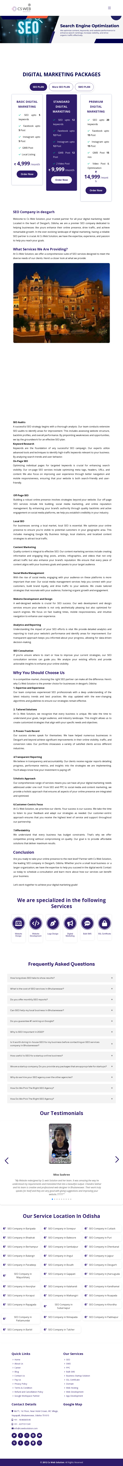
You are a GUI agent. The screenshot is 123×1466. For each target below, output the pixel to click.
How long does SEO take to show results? (61, 978)
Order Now (27, 174)
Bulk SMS (70, 1372)
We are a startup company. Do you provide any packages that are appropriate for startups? (61, 1066)
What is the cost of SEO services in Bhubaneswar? (61, 989)
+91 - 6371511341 (22, 1424)
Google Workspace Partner (27, 1396)
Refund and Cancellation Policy (28, 1392)
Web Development (75, 1392)
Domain (70, 1384)
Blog (16, 1372)
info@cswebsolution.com (26, 1428)
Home (17, 1360)
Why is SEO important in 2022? (61, 1032)
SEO (68, 1360)
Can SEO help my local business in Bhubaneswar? (61, 1010)
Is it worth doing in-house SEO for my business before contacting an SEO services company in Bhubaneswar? (61, 1044)
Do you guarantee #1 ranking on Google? (61, 1021)
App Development (74, 1396)
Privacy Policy (20, 1384)
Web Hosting (72, 1388)
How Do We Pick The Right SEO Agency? (61, 1088)
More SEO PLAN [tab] (61, 87)
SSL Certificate (73, 1380)
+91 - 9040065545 (22, 1419)
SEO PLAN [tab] (38, 87)
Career (17, 1368)
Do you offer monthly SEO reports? (61, 999)
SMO (68, 1364)
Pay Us (17, 1380)
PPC (68, 1368)
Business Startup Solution (78, 1376)
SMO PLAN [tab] (84, 87)
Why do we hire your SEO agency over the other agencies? (61, 1077)
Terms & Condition (23, 1388)
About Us (18, 1364)
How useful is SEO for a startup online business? (61, 1056)
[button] (52, 1199)
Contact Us (19, 1376)
